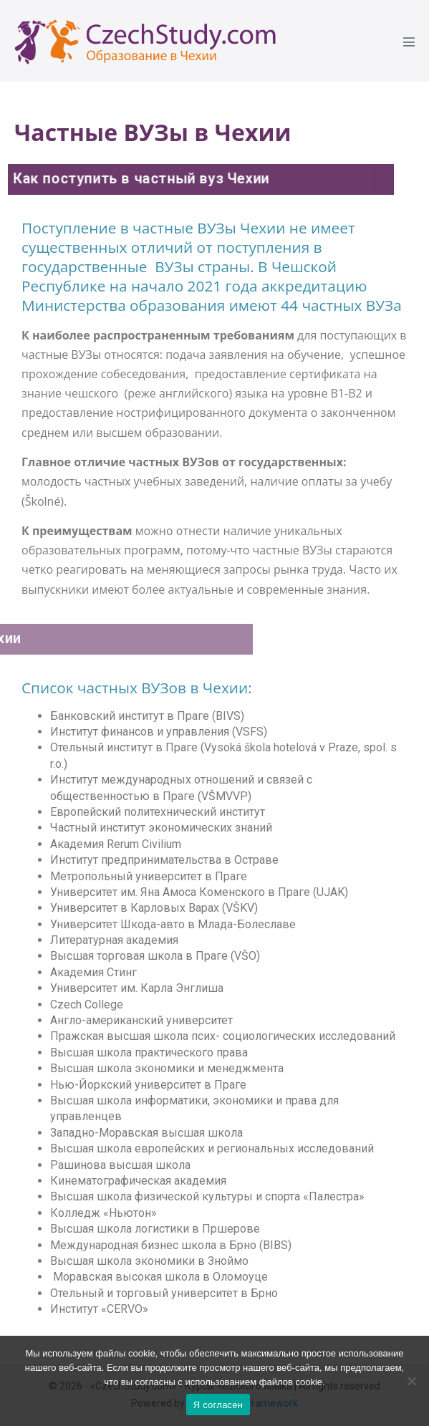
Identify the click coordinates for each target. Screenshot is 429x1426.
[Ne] (411, 1381)
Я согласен (218, 1404)
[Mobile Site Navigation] (409, 41)
